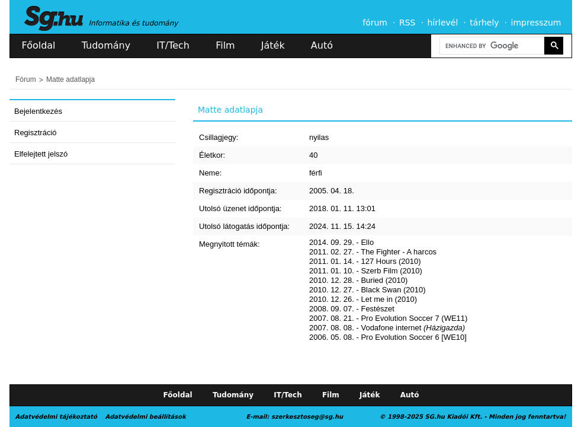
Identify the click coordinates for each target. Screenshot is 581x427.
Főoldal (39, 45)
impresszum (536, 22)
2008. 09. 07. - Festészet (351, 308)
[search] (491, 46)
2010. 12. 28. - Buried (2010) (358, 280)
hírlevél (443, 22)
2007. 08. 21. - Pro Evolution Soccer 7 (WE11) (388, 318)
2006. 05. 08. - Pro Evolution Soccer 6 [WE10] (388, 337)
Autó (322, 45)
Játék (273, 45)
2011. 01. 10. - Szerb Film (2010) (365, 270)
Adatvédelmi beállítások (145, 416)
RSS (407, 22)
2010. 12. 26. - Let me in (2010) (363, 299)
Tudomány (106, 45)
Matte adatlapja (70, 79)
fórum (374, 22)
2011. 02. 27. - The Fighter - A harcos (372, 251)
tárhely (484, 22)
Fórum (25, 79)
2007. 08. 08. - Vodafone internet (387, 327)
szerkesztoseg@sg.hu (307, 416)
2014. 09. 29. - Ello (341, 242)
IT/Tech (173, 45)
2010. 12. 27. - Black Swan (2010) (367, 289)
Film (225, 45)
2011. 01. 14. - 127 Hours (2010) (365, 261)
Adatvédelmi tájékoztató (56, 416)
